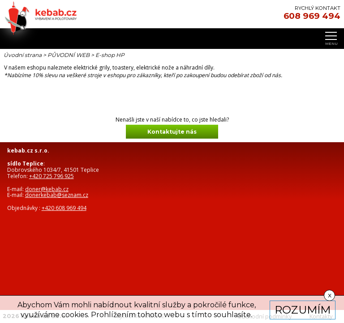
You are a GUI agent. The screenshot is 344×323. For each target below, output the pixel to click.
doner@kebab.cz (47, 189)
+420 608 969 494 (64, 208)
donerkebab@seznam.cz (56, 195)
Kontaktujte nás (172, 131)
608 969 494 (312, 16)
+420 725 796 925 (51, 176)
